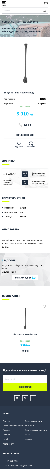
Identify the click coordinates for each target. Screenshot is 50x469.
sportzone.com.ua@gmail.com (18, 465)
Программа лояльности (36, 430)
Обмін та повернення (13, 425)
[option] (25, 64)
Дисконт (7, 430)
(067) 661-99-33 (12, 460)
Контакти (29, 425)
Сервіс (6, 439)
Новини (6, 434)
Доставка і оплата (33, 421)
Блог (27, 434)
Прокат (28, 439)
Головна (6, 28)
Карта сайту (8, 443)
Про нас (6, 421)
